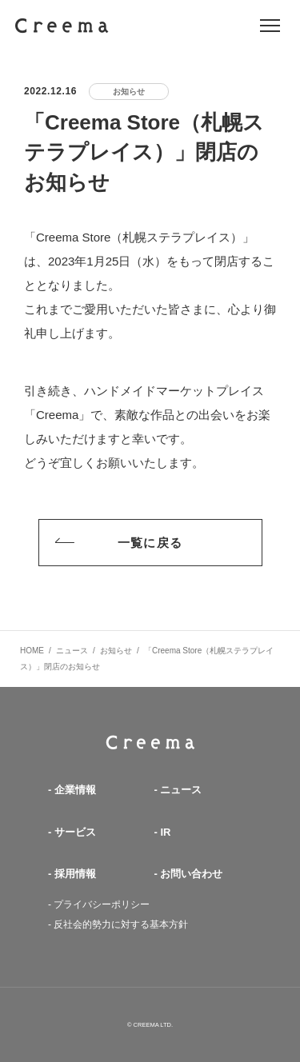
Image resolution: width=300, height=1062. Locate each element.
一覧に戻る (115, 542)
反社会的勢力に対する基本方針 (121, 924)
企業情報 (75, 790)
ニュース (181, 790)
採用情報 (75, 874)
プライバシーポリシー (102, 904)
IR (165, 832)
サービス (75, 832)
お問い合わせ (191, 874)
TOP (150, 742)
